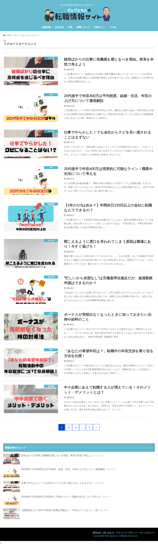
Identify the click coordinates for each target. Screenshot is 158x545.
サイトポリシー (147, 532)
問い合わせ (108, 532)
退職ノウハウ (83, 27)
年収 (70, 27)
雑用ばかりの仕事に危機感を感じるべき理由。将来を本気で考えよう (54, 459)
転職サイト (99, 27)
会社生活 (59, 27)
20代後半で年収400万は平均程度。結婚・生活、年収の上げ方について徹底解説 (59, 472)
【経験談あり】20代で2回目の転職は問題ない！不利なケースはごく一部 (56, 513)
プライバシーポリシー (127, 532)
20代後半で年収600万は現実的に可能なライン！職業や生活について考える (57, 500)
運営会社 (97, 532)
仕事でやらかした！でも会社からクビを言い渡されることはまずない (54, 486)
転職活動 (46, 27)
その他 (112, 27)
